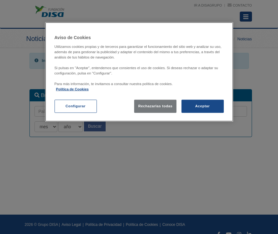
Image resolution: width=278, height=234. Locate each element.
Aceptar (202, 106)
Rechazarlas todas (155, 106)
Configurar (76, 106)
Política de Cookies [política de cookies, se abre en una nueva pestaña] (72, 89)
